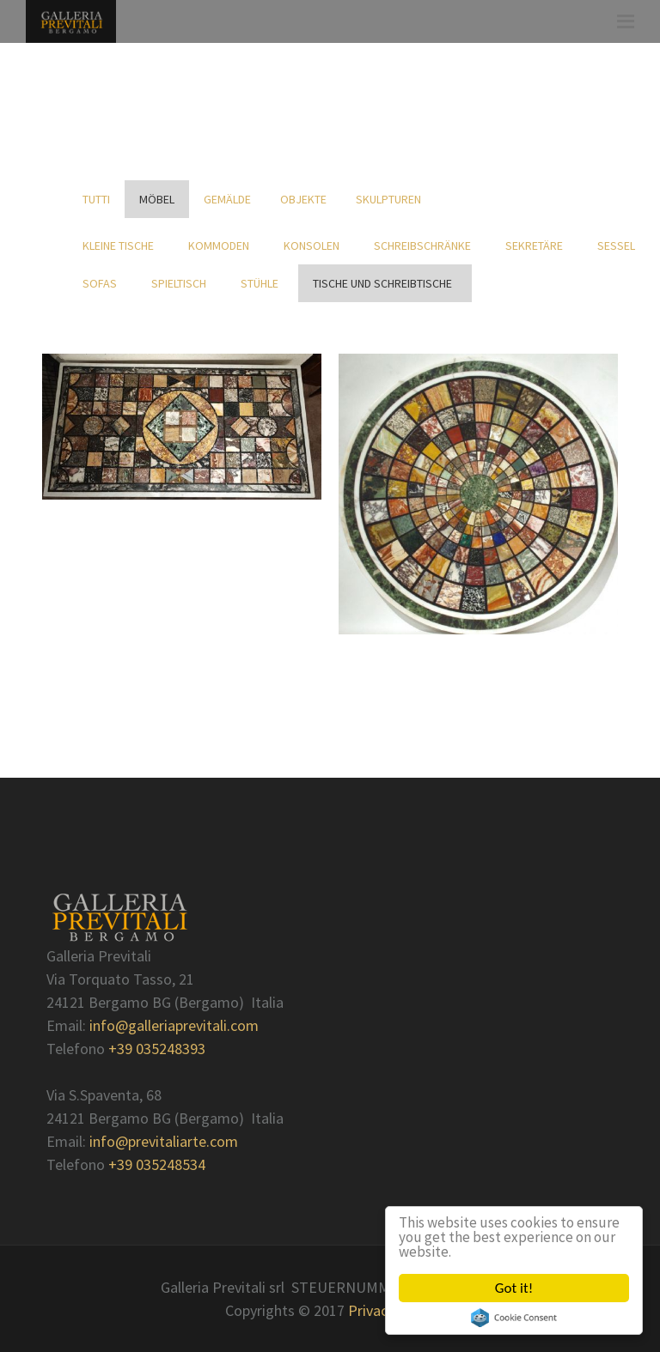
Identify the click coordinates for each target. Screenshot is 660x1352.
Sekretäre (536, 245)
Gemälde (227, 199)
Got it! (514, 1288)
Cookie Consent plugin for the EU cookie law (514, 1317)
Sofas (102, 283)
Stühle (262, 283)
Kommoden (221, 245)
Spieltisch (181, 283)
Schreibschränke (425, 245)
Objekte (303, 199)
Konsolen (314, 245)
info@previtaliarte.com (163, 1141)
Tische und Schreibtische (385, 283)
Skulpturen (388, 199)
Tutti (96, 199)
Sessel (618, 245)
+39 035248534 (156, 1164)
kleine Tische (120, 245)
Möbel (156, 199)
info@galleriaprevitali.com (174, 1025)
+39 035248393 (156, 1048)
